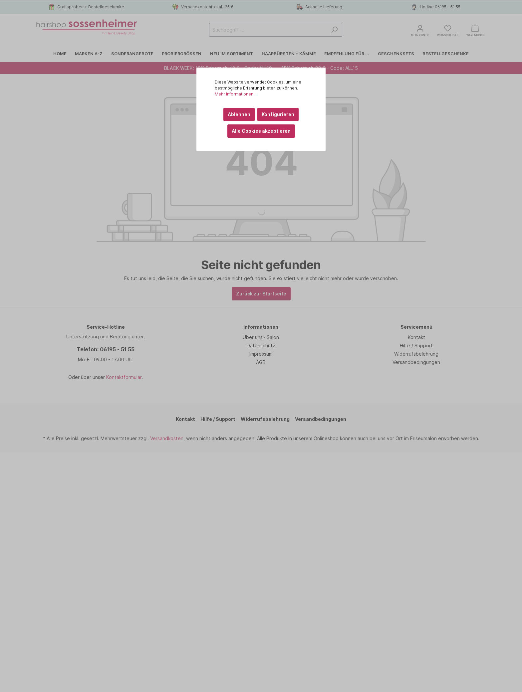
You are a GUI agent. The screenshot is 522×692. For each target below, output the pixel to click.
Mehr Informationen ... (236, 93)
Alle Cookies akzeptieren (261, 131)
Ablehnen (239, 114)
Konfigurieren (278, 114)
